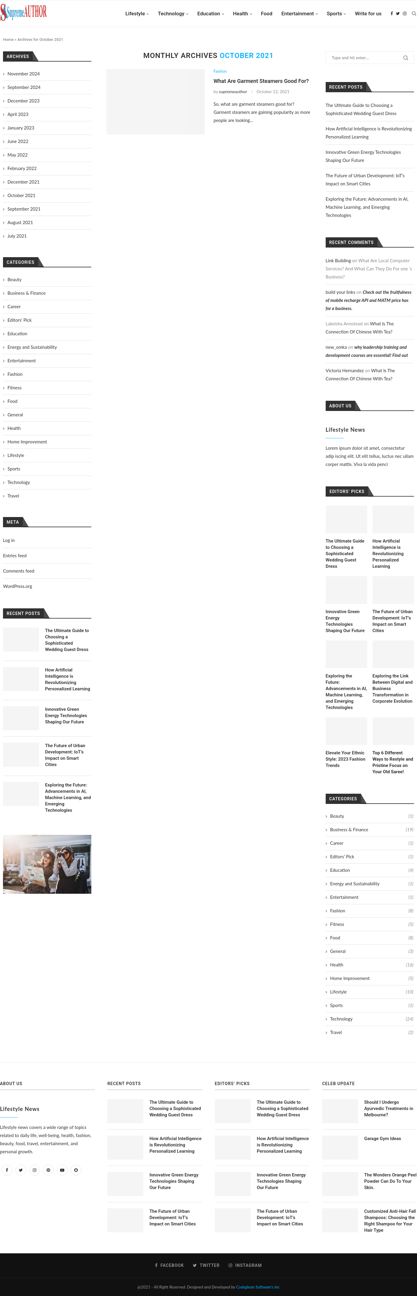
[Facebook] (392, 13)
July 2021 (17, 236)
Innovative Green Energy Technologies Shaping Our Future (345, 621)
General (371, 951)
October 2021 (21, 195)
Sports (334, 14)
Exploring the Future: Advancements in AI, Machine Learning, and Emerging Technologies (367, 207)
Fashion (220, 71)
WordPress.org (17, 586)
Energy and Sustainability (371, 884)
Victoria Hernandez (345, 370)
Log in (9, 540)
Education (208, 14)
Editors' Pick (371, 856)
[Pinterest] (48, 1170)
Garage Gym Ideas (382, 1138)
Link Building (338, 260)
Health (240, 14)
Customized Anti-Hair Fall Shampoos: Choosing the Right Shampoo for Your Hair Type (390, 1221)
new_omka (336, 347)
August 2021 (20, 222)
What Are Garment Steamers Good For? (261, 81)
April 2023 (18, 114)
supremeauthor (233, 91)
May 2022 (18, 154)
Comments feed (18, 570)
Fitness (371, 924)
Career (371, 843)
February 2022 (22, 168)
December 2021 (24, 181)
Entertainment (297, 14)
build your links (340, 292)
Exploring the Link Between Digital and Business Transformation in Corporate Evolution (393, 688)
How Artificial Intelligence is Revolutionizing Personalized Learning (388, 553)
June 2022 (18, 141)
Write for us (368, 14)
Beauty (371, 816)
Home (8, 39)
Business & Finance (371, 829)
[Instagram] (404, 13)
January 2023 (21, 127)
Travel (371, 1032)
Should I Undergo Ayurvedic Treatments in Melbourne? (388, 1109)
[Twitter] (398, 13)
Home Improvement (371, 978)
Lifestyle (135, 14)
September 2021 (24, 208)
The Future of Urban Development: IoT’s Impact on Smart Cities (393, 621)
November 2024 (24, 73)
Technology (171, 14)
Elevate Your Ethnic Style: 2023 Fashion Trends (345, 759)
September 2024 (24, 87)
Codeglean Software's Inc (258, 1286)
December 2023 (24, 100)
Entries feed (15, 555)
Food (266, 14)
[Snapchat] (76, 1170)
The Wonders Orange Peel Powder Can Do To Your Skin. (390, 1181)
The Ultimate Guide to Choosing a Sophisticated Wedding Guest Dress (345, 553)
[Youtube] (62, 1170)
